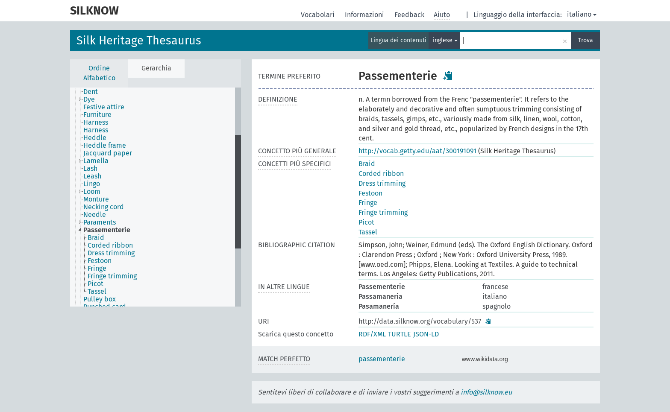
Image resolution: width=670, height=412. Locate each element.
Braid (367, 164)
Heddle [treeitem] (94, 138)
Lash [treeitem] (90, 168)
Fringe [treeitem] (97, 268)
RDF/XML (372, 334)
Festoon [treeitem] (100, 261)
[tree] (155, 197)
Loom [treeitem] (91, 192)
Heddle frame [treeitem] (104, 145)
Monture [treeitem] (96, 199)
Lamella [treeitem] (96, 161)
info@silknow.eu (486, 392)
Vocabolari (318, 15)
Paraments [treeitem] (99, 222)
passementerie (382, 359)
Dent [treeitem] (90, 92)
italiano (582, 14)
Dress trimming (382, 183)
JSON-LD (426, 334)
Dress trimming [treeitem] (111, 253)
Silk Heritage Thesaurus (138, 40)
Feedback (410, 15)
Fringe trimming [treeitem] (112, 276)
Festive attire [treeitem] (103, 107)
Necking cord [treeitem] (103, 207)
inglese (445, 40)
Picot (366, 222)
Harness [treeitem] (95, 122)
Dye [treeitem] (89, 99)
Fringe (368, 203)
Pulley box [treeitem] (99, 299)
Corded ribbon (381, 173)
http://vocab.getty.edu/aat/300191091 (417, 151)
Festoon (370, 193)
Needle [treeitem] (94, 215)
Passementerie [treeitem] (106, 230)
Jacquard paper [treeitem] (107, 153)
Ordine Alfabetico (99, 73)
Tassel (368, 232)
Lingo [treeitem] (91, 184)
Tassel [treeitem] (97, 291)
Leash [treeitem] (92, 176)
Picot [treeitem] (95, 284)
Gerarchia (156, 68)
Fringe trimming (383, 212)
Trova (585, 40)
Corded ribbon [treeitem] (110, 245)
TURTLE (399, 334)
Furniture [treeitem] (97, 115)
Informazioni (365, 15)
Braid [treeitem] (96, 238)
